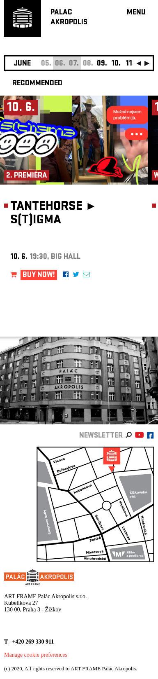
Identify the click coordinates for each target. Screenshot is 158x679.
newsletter (101, 436)
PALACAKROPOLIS (68, 18)
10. (116, 64)
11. (130, 64)
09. (102, 64)
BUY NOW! (39, 275)
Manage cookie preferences (35, 655)
